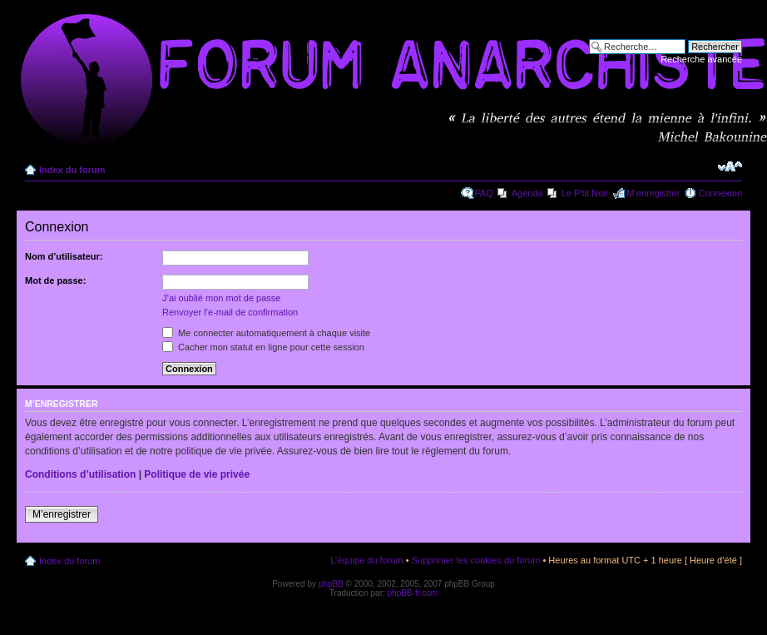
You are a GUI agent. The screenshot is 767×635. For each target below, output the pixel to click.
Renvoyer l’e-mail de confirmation (230, 312)
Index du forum (72, 170)
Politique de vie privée (197, 474)
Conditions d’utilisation (80, 474)
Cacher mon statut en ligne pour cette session (263, 347)
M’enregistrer (653, 193)
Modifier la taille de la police (730, 166)
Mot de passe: (55, 280)
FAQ (484, 193)
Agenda (527, 193)
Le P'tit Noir (585, 193)
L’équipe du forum (366, 560)
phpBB (331, 583)
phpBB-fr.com (413, 593)
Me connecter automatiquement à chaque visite (266, 333)
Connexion (720, 193)
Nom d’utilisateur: (64, 256)
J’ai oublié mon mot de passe (221, 298)
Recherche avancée (701, 59)
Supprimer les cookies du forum (476, 560)
